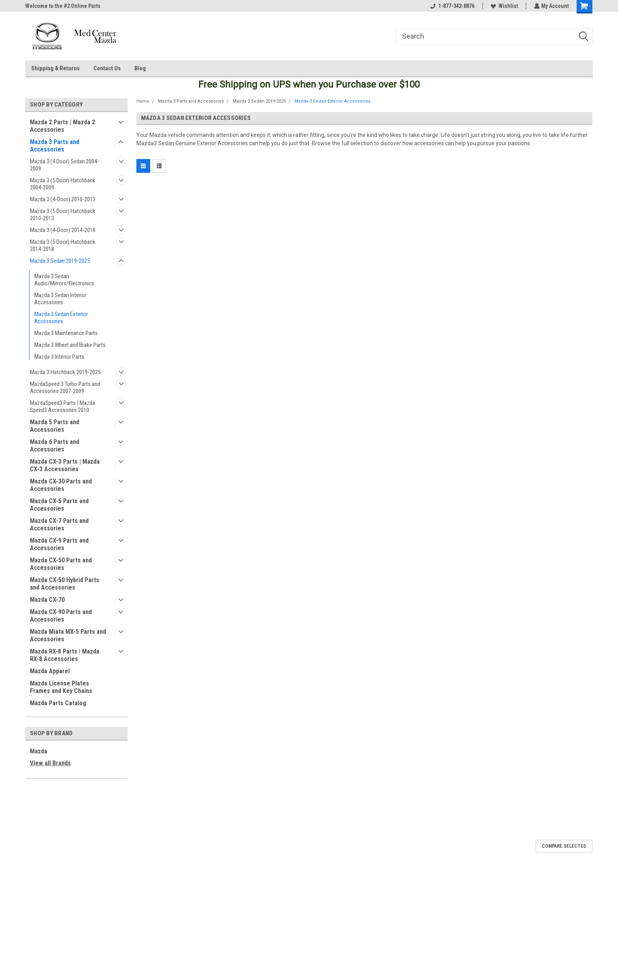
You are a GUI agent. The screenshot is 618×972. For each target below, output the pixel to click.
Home (142, 101)
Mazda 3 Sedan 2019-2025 (60, 260)
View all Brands (50, 763)
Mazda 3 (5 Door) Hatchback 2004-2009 (62, 184)
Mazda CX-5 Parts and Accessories (59, 504)
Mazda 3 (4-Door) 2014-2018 (62, 230)
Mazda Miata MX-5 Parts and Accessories (68, 635)
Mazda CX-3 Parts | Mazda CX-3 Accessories (65, 465)
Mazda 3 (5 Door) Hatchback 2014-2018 (62, 245)
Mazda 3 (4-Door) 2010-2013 (62, 199)
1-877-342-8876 (452, 6)
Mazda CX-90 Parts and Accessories (61, 615)
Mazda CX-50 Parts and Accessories (61, 563)
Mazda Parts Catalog (58, 703)
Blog (140, 68)
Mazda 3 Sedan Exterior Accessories (61, 318)
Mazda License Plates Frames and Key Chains (61, 687)
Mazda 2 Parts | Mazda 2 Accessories (62, 125)
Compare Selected (564, 846)
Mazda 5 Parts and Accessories (54, 425)
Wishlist (503, 6)
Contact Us (107, 68)
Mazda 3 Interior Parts (59, 356)
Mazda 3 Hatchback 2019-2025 (65, 372)
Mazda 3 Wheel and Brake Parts (70, 344)
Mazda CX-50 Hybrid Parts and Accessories (64, 583)
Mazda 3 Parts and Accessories (54, 145)
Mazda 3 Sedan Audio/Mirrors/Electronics (64, 280)
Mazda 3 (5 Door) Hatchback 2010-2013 (62, 215)
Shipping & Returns (55, 68)
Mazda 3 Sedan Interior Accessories (60, 299)
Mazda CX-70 (47, 599)
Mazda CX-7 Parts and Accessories (59, 524)
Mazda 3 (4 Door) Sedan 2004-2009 (64, 165)
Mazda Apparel (50, 671)
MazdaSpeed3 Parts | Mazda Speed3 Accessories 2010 (62, 406)
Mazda (38, 751)
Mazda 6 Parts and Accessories (54, 445)
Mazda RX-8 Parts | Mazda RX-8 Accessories (64, 655)
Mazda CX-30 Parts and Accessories (61, 485)
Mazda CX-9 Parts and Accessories (59, 544)
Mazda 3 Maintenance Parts (66, 333)
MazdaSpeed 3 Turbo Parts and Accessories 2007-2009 (65, 387)
